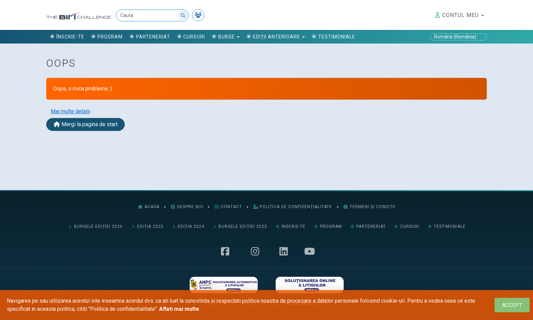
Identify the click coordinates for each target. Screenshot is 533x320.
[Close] (512, 305)
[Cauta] (152, 15)
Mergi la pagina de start (85, 124)
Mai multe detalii (70, 111)
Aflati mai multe (179, 309)
